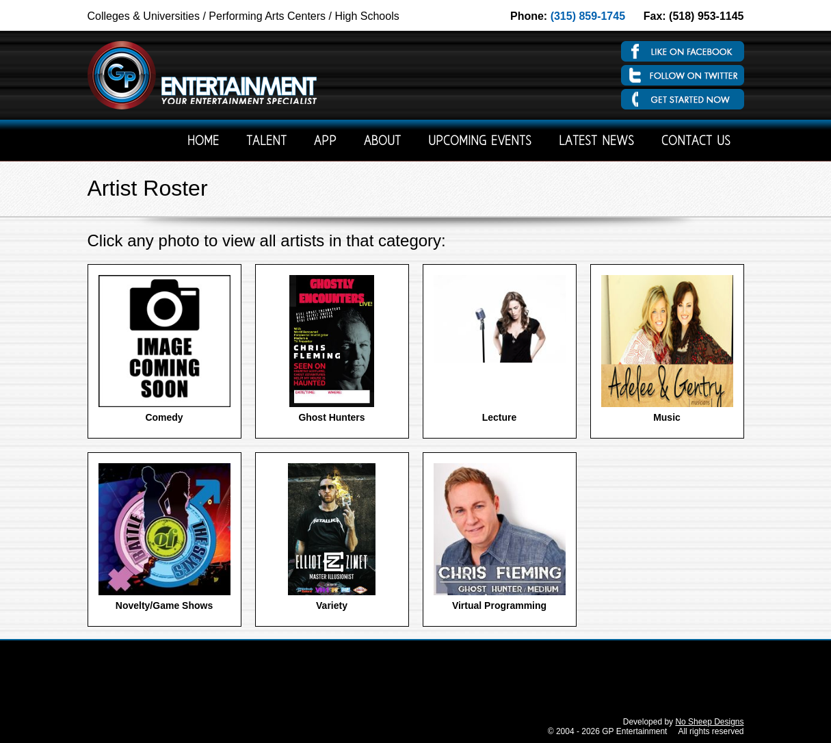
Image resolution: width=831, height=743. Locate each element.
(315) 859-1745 (588, 16)
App (325, 142)
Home (203, 142)
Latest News (596, 142)
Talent (266, 142)
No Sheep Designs (709, 722)
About (382, 142)
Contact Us (695, 142)
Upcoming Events (479, 142)
